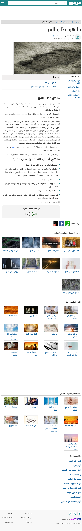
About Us (29, 522)
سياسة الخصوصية (26, 517)
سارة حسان (56, 35)
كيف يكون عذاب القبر (74, 82)
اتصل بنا (10, 513)
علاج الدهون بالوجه (74, 492)
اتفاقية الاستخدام (7, 517)
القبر (44, 114)
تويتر (55, 223)
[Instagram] (70, 513)
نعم (34, 214)
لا (28, 214)
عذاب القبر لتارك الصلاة (74, 96)
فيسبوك (61, 223)
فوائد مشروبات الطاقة (72, 483)
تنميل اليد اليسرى (74, 461)
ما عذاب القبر (75, 91)
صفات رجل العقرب (74, 479)
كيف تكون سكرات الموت (72, 488)
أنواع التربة (77, 465)
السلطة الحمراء (75, 497)
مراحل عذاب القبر (74, 87)
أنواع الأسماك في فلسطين (71, 501)
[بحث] (64, 3)
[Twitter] (74, 513)
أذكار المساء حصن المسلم (71, 470)
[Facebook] (79, 513)
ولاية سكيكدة (75, 474)
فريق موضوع (9, 522)
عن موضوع (28, 513)
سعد (13, 147)
